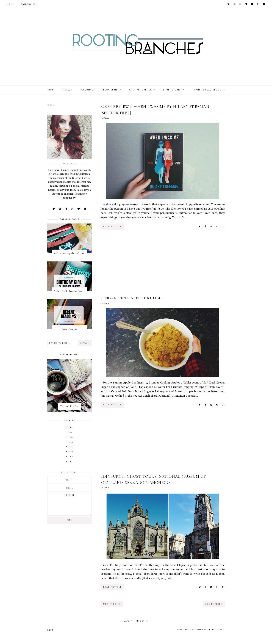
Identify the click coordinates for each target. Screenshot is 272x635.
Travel (66, 90)
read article (112, 226)
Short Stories (172, 90)
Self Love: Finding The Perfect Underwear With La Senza (70, 253)
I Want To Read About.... (207, 90)
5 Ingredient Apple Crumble (132, 298)
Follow (51, 105)
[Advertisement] (163, 265)
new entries (111, 604)
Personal (87, 90)
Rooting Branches (196, 629)
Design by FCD (216, 629)
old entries (213, 604)
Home (10, 4)
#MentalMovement (141, 90)
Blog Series (111, 90)
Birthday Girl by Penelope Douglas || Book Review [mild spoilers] (70, 291)
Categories (28, 4)
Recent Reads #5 (69, 329)
